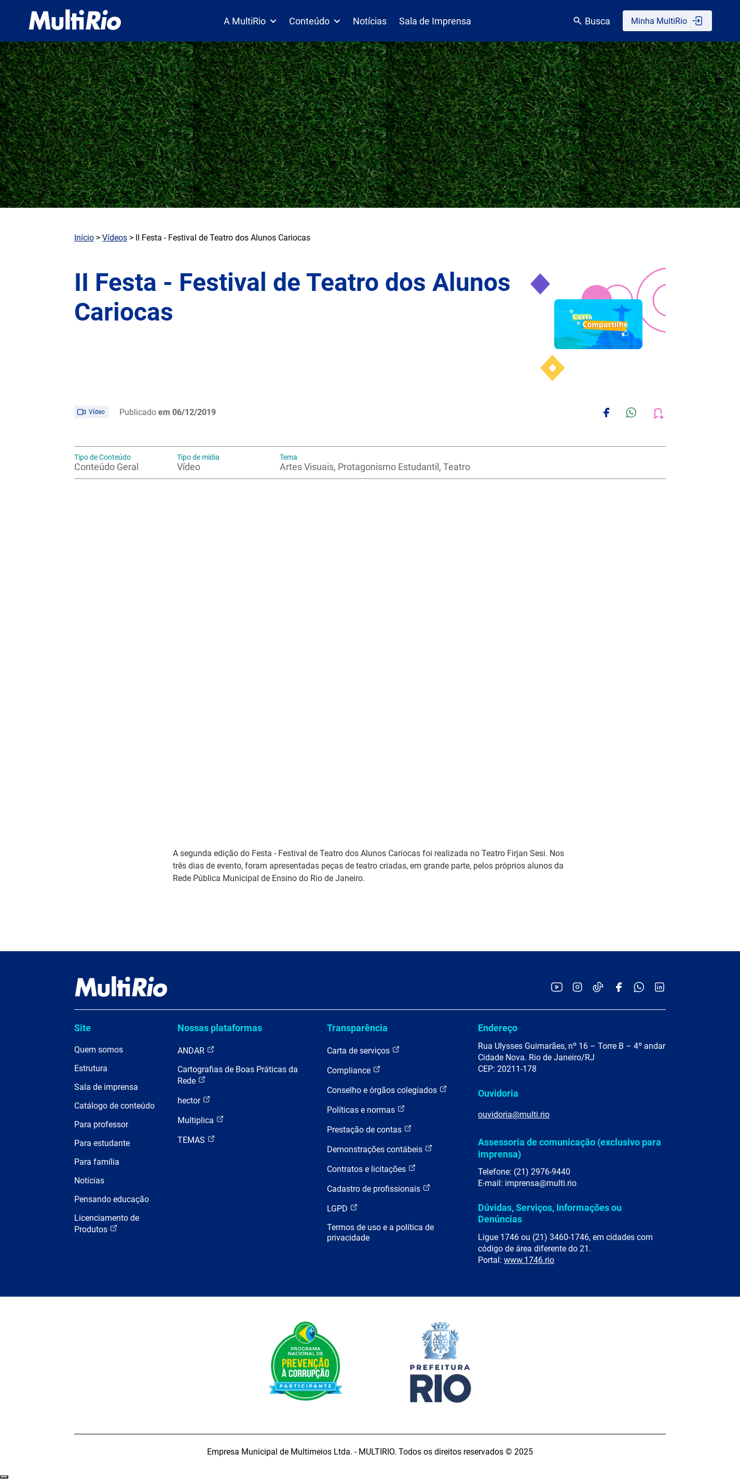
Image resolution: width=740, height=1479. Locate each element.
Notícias (370, 21)
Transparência (357, 1027)
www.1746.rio (529, 1260)
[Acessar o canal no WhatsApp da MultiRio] (639, 987)
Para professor (101, 1124)
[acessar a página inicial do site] (75, 20)
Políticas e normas (366, 1109)
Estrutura (90, 1068)
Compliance (354, 1069)
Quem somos (98, 1050)
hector (194, 1100)
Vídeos (114, 238)
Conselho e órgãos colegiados (387, 1089)
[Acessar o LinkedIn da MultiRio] (659, 987)
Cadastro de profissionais (379, 1188)
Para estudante (102, 1143)
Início (84, 238)
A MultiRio (250, 21)
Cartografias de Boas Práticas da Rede (237, 1075)
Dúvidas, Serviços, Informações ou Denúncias (550, 1213)
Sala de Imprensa (435, 21)
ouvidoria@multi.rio (514, 1115)
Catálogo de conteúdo (114, 1106)
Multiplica (200, 1119)
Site (82, 1027)
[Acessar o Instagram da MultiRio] (577, 987)
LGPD (342, 1208)
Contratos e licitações (371, 1168)
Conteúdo (314, 21)
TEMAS (196, 1139)
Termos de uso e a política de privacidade (380, 1232)
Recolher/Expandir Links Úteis (4, 1476)
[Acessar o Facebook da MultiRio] (618, 987)
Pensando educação (111, 1199)
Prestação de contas (369, 1129)
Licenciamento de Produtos (106, 1223)
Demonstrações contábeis (380, 1148)
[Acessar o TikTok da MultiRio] (598, 987)
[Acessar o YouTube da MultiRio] (557, 987)
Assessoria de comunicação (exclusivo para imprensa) (569, 1148)
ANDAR (196, 1050)
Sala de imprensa (106, 1087)
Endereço (497, 1027)
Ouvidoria (498, 1093)
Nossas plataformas (219, 1027)
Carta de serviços (363, 1050)
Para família (96, 1162)
